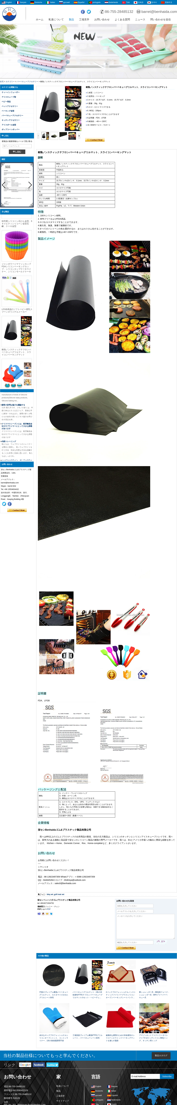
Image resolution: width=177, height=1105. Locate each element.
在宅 (2, 82)
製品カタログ (161, 1055)
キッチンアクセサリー (11, 120)
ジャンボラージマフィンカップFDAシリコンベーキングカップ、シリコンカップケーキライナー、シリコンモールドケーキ (16, 269)
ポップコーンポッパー (11, 129)
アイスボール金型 (9, 125)
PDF (49, 909)
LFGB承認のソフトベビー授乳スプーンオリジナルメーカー (17, 311)
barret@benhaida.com (159, 12)
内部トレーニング (9, 441)
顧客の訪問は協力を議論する (13, 405)
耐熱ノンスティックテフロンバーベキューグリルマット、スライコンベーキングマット (16, 353)
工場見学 (84, 19)
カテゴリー (10, 82)
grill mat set (59, 894)
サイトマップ (62, 1101)
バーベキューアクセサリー (27, 82)
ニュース (140, 19)
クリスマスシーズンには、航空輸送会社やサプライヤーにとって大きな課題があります (17, 426)
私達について (56, 19)
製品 (71, 19)
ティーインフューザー (11, 92)
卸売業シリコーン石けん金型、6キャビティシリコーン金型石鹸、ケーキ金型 (17, 224)
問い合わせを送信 (160, 19)
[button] (30, 185)
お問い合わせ (102, 19)
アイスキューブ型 (9, 97)
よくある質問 (122, 19)
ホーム (39, 19)
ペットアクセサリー (10, 106)
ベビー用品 (6, 102)
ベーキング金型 (8, 111)
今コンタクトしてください (17, 510)
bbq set (50, 894)
